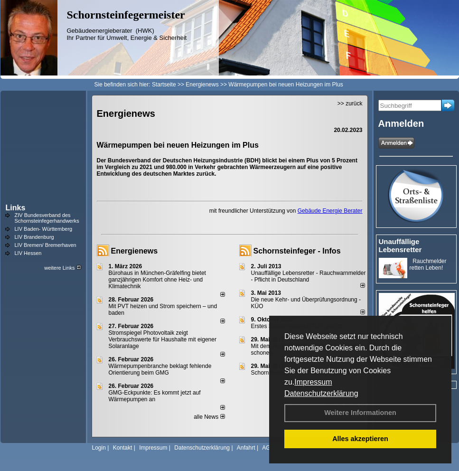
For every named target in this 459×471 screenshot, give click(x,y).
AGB (268, 447)
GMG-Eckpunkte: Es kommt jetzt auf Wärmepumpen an (155, 396)
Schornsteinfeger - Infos (297, 251)
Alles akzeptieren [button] (360, 439)
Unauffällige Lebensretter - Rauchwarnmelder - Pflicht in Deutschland (308, 276)
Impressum (313, 382)
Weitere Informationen (360, 412)
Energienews (134, 251)
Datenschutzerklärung (321, 393)
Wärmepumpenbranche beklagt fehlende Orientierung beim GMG (160, 369)
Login (99, 447)
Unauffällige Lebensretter (400, 245)
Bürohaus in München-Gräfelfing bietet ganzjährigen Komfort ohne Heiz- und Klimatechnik (157, 280)
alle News (209, 417)
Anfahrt (246, 447)
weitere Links (62, 268)
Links (16, 208)
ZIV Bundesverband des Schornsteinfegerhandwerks (47, 218)
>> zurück (350, 103)
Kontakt (122, 447)
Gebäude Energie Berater (330, 210)
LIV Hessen (28, 253)
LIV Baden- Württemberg (44, 229)
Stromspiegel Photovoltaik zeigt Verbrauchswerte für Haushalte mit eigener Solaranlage (162, 339)
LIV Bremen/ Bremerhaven (45, 245)
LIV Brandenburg (34, 237)
